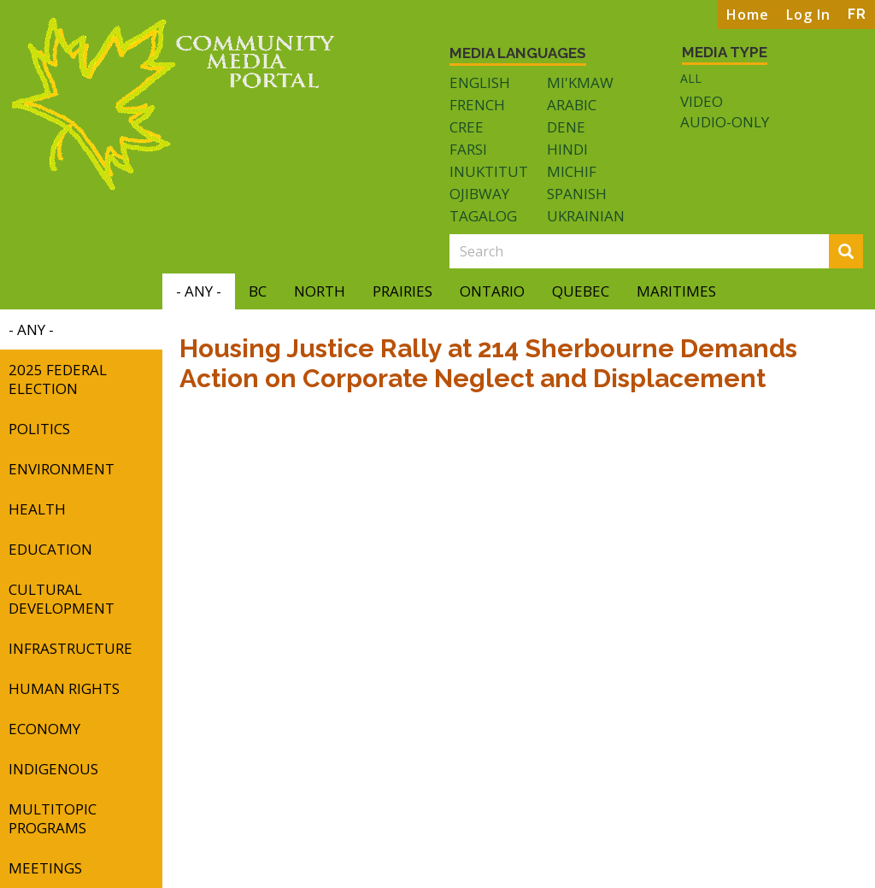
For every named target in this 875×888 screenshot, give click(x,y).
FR (857, 14)
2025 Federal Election (58, 379)
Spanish (577, 193)
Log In (808, 14)
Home (747, 14)
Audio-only (724, 122)
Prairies (402, 291)
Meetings (45, 868)
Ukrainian (586, 216)
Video (701, 101)
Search (851, 253)
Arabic (571, 105)
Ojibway (479, 193)
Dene (566, 127)
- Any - (198, 291)
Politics (39, 428)
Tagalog (483, 216)
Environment (62, 469)
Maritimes (676, 291)
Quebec (580, 291)
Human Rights (64, 688)
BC (258, 291)
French (477, 105)
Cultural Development (62, 598)
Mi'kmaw (580, 82)
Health (37, 509)
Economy (44, 728)
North (319, 291)
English (479, 82)
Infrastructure (70, 648)
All (691, 78)
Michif (571, 171)
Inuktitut (488, 171)
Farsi (468, 149)
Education (50, 549)
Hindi (567, 149)
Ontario (492, 291)
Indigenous (53, 769)
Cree (466, 127)
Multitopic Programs (53, 818)
